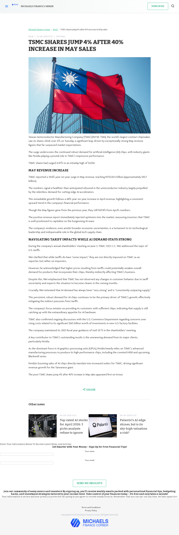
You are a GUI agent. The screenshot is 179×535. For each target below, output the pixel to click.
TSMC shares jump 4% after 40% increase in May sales (69, 374)
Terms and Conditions (91, 507)
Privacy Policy (91, 510)
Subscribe (157, 6)
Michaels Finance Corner (39, 30)
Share (89, 389)
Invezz (123, 374)
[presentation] (89, 473)
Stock (55, 30)
